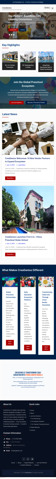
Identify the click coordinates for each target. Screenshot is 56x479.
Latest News (21, 165)
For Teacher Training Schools (40, 425)
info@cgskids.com (19, 2)
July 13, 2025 (11, 165)
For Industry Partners (37, 423)
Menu (47, 8)
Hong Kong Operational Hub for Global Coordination (46, 67)
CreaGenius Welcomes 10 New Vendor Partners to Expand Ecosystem (27, 160)
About (32, 414)
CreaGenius (6, 8)
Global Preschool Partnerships (11, 295)
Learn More (14, 29)
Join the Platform (15, 103)
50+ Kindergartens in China (28, 66)
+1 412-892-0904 (17, 440)
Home (32, 412)
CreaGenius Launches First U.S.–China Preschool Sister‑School (23, 239)
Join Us (25, 29)
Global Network (35, 428)
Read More (12, 178)
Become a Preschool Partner (37, 103)
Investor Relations (26, 466)
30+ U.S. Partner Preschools (10, 66)
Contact (32, 431)
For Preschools (35, 420)
